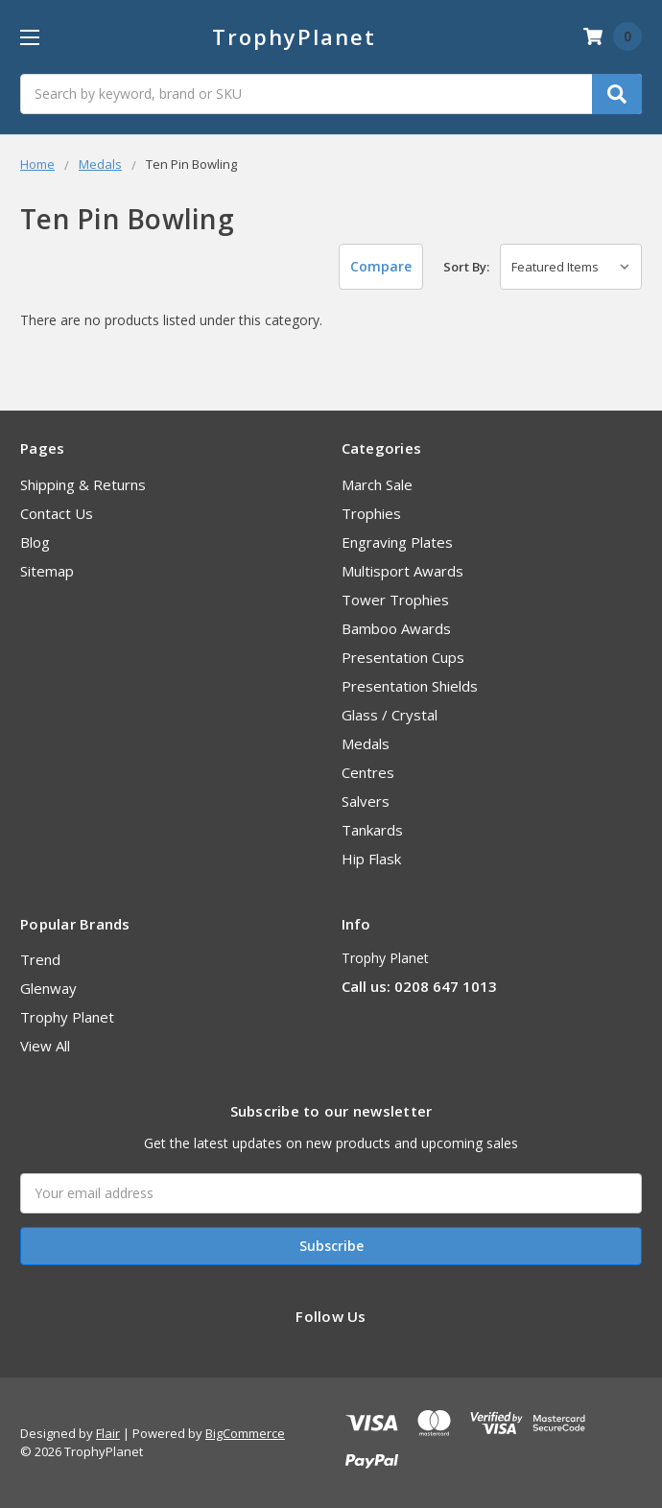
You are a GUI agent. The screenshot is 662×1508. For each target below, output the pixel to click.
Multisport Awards (402, 570)
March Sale (377, 484)
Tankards (372, 829)
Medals (366, 743)
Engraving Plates (397, 542)
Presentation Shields (410, 685)
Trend (40, 959)
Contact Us (56, 513)
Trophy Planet (67, 1016)
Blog (35, 542)
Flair (108, 1433)
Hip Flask (371, 858)
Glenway (48, 988)
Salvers (366, 801)
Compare (381, 266)
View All (45, 1045)
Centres (368, 772)
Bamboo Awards (396, 628)
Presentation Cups (403, 657)
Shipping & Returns (83, 484)
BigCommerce (245, 1433)
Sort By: (466, 266)
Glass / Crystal (389, 714)
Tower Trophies (395, 599)
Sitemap (47, 570)
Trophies (371, 513)
